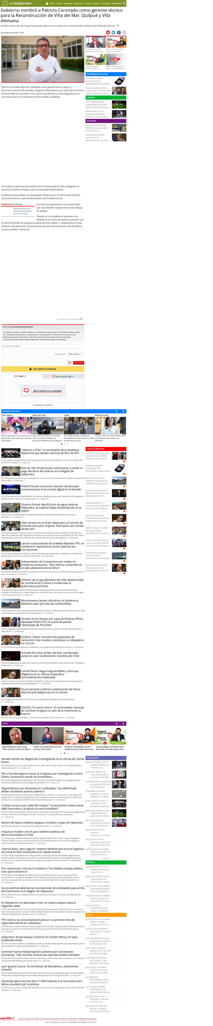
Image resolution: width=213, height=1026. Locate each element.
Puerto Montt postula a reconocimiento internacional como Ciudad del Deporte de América (98, 556)
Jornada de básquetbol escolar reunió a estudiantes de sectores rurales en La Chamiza (99, 910)
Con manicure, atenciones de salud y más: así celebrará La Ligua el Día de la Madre (100, 825)
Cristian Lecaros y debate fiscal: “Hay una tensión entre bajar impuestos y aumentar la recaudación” (100, 953)
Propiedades (83, 1022)
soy (24, 462)
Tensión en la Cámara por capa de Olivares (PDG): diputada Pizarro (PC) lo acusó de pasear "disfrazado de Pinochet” (52, 622)
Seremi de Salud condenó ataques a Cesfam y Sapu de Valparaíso (42, 822)
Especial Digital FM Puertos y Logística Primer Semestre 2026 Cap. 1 (100, 1010)
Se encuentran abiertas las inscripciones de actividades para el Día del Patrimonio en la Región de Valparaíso (42, 889)
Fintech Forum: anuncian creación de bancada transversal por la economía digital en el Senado (51, 487)
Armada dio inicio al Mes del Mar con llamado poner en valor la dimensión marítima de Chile (50, 654)
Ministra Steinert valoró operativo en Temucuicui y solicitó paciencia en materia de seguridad (98, 494)
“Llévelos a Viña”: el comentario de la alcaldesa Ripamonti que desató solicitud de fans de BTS (50, 451)
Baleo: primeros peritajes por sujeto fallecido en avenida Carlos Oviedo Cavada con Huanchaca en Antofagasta (100, 798)
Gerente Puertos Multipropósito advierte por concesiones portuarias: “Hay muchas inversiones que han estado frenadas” (40, 953)
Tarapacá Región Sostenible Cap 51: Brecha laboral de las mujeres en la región (99, 990)
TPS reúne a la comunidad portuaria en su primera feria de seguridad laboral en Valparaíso (38, 921)
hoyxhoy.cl (92, 1022)
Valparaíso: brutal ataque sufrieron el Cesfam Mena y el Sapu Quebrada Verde (39, 938)
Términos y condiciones (68, 1019)
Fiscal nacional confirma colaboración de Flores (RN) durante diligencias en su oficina (98, 92)
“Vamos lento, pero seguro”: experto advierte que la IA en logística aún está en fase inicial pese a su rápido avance (42, 850)
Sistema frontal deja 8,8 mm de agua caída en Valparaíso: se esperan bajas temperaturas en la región (51, 508)
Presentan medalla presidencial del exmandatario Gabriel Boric (98, 81)
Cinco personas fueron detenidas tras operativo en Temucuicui (97, 128)
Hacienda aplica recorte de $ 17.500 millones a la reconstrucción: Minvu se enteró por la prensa (41, 982)
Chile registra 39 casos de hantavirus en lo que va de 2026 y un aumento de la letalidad (99, 777)
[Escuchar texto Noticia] (81, 319)
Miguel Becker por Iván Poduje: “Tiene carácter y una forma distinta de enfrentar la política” (99, 963)
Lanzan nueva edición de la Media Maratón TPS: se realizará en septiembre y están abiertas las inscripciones (52, 546)
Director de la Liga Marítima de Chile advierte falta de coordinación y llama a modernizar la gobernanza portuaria (52, 583)
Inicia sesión (45, 340)
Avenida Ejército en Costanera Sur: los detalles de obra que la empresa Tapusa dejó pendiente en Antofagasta (98, 508)
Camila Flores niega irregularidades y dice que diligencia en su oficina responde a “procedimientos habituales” (50, 674)
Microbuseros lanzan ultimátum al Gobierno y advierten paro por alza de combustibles (50, 602)
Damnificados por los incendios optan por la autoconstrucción (22, 211)
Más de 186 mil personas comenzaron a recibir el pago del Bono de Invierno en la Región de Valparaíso (51, 471)
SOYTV (5, 723)
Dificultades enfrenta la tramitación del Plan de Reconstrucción (100, 941)
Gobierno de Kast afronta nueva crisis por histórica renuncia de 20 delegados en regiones (97, 544)
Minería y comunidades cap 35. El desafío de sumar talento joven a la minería (99, 982)
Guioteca (64, 1022)
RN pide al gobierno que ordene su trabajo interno (100, 931)
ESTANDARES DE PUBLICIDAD (87, 1019)
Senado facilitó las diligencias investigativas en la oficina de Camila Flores (42, 760)
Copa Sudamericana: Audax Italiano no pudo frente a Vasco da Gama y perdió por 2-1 (97, 105)
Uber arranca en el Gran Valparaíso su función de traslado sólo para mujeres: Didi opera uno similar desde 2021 (52, 526)
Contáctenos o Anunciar (49, 1019)
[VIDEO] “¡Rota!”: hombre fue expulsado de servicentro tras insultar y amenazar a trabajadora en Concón (52, 640)
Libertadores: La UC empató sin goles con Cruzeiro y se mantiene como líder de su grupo (96, 115)
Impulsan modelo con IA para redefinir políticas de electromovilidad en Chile (33, 833)
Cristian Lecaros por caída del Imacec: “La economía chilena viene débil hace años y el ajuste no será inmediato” (42, 807)
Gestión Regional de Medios (29, 1019)
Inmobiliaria (73, 1022)
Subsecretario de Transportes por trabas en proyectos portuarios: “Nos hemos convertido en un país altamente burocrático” (51, 565)
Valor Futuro (55, 1022)
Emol (48, 1022)
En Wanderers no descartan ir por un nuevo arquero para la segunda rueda (38, 904)
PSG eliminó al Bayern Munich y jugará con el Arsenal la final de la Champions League (100, 899)
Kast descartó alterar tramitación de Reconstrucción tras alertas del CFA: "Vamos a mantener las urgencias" (98, 140)
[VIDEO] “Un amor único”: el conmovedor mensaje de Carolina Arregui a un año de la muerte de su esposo (52, 711)
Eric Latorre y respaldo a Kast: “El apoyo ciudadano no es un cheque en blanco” (100, 923)
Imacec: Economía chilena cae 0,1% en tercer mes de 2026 (99, 970)
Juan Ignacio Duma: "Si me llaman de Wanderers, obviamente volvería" (39, 968)
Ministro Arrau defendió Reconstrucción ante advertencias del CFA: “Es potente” (97, 569)
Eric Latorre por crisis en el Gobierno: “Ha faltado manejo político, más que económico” (42, 870)
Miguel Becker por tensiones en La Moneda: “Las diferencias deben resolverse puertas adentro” (38, 789)
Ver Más (106, 858)
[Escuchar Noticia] (117, 25)
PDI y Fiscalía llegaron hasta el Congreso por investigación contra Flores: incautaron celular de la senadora (42, 775)
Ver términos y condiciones (42, 405)
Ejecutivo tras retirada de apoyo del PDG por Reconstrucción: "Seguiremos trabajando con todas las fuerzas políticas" (100, 788)
